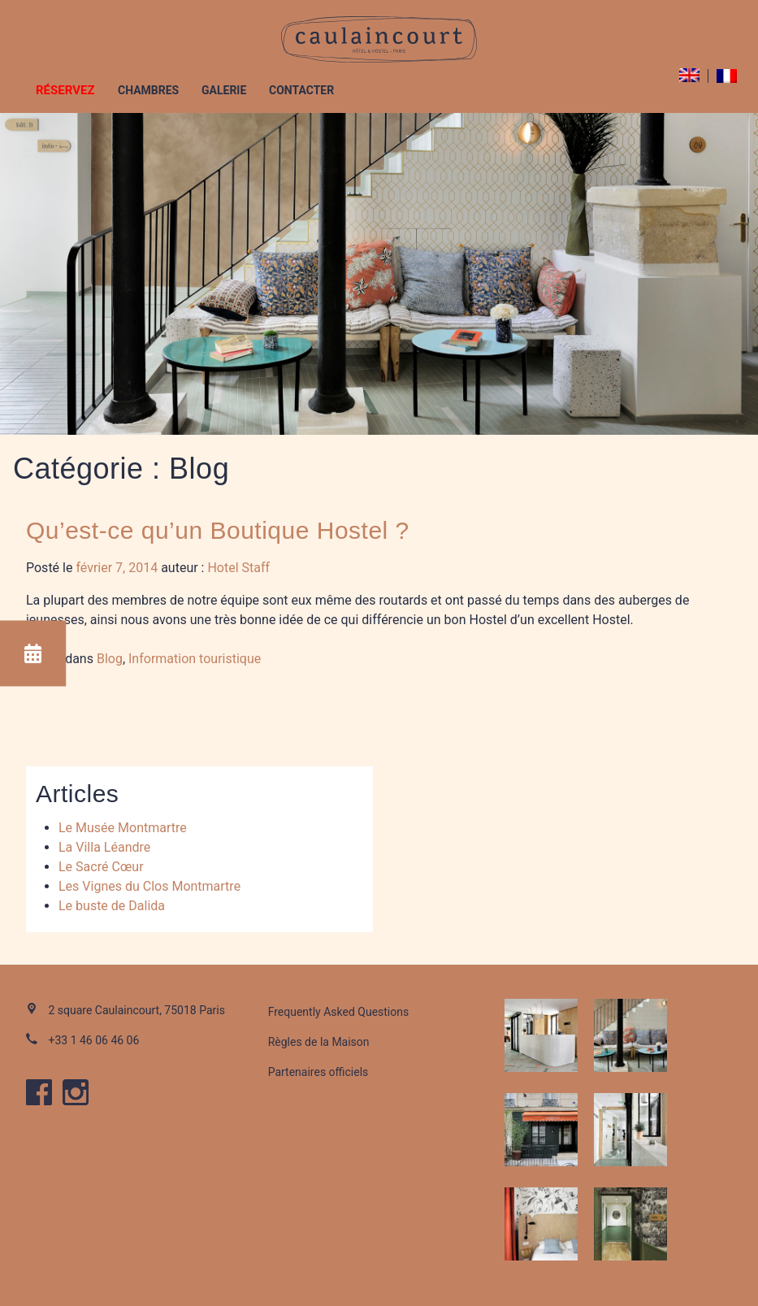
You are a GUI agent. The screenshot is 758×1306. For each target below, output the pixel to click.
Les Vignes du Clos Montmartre (149, 886)
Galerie (223, 90)
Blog (110, 658)
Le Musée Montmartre (122, 827)
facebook (39, 1092)
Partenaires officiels (318, 1071)
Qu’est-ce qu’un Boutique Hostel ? (217, 530)
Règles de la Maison (319, 1041)
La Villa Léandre (104, 847)
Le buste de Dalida (111, 905)
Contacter (301, 90)
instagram (76, 1092)
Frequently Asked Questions (338, 1011)
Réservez (65, 90)
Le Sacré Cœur (101, 866)
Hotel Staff (238, 567)
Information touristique (194, 658)
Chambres (148, 90)
